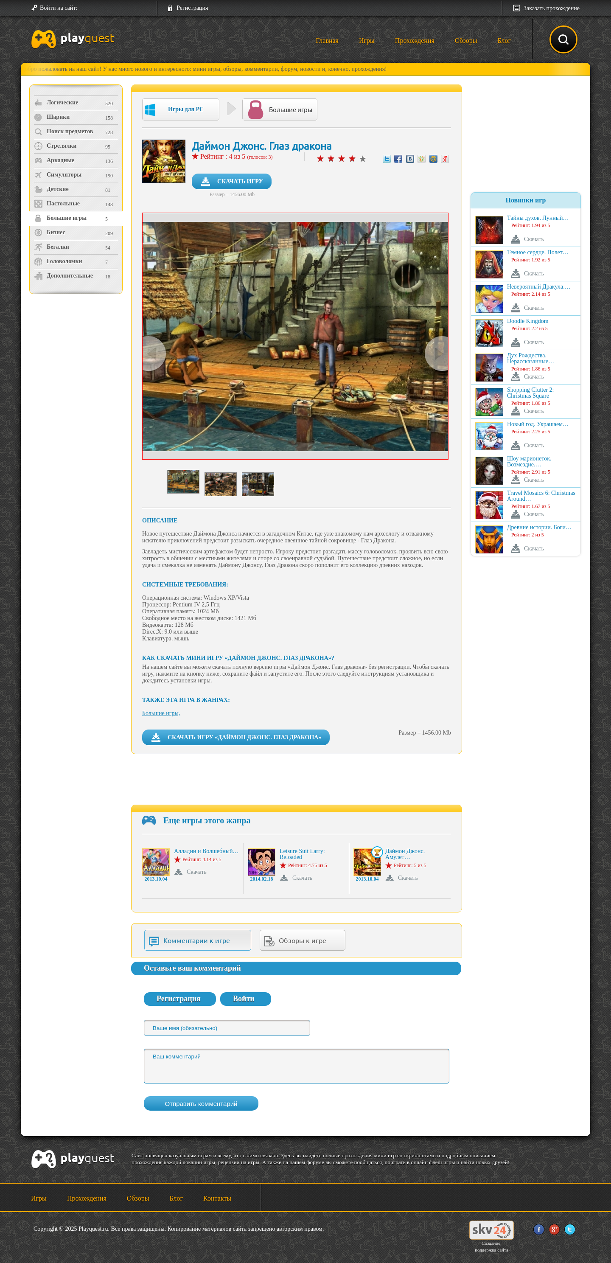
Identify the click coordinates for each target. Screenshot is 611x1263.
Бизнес (49, 232)
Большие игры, (161, 713)
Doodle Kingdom (528, 321)
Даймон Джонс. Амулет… (405, 854)
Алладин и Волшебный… (206, 851)
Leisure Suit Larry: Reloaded (302, 854)
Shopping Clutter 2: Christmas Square (530, 393)
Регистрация (192, 8)
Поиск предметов (63, 131)
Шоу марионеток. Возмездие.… (529, 462)
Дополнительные (63, 276)
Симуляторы (57, 175)
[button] (87, 8)
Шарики (52, 117)
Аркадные (54, 160)
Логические (56, 102)
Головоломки (58, 261)
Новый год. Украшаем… (538, 424)
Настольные (57, 203)
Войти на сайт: (58, 8)
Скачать (197, 872)
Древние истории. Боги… (539, 527)
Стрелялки (55, 146)
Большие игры (60, 218)
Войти (244, 998)
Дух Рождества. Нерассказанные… (530, 359)
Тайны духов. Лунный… (538, 218)
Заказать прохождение (552, 8)
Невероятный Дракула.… (539, 287)
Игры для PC (174, 110)
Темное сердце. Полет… (538, 252)
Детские (51, 189)
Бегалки (51, 247)
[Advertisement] (77, 367)
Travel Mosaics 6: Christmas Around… (541, 496)
